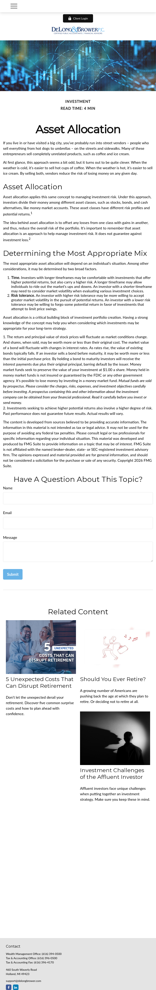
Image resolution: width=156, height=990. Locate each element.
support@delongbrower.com (23, 980)
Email (7, 512)
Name (8, 488)
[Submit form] (13, 574)
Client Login (78, 18)
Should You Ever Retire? (113, 679)
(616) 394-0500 (52, 954)
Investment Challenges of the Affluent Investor (112, 773)
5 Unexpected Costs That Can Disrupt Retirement (40, 682)
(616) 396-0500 (47, 958)
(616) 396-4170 (44, 962)
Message (10, 537)
